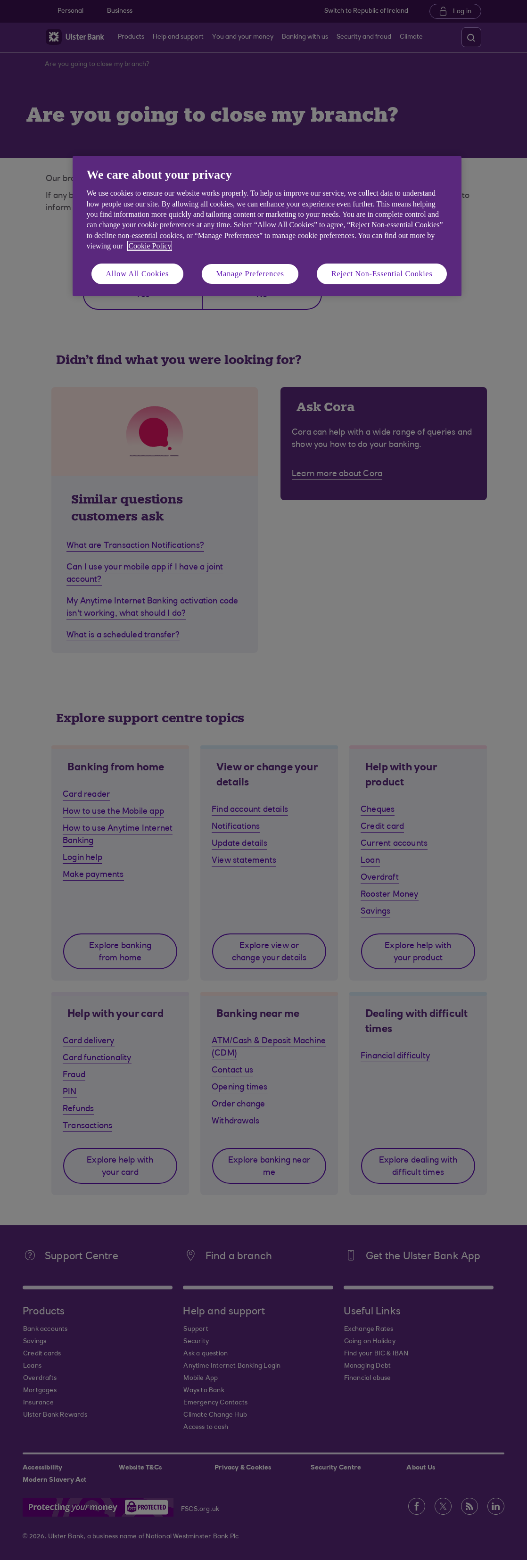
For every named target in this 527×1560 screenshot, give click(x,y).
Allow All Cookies (137, 274)
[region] (267, 226)
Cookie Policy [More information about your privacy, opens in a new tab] (149, 246)
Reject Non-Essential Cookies (381, 274)
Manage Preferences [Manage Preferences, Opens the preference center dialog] (250, 274)
